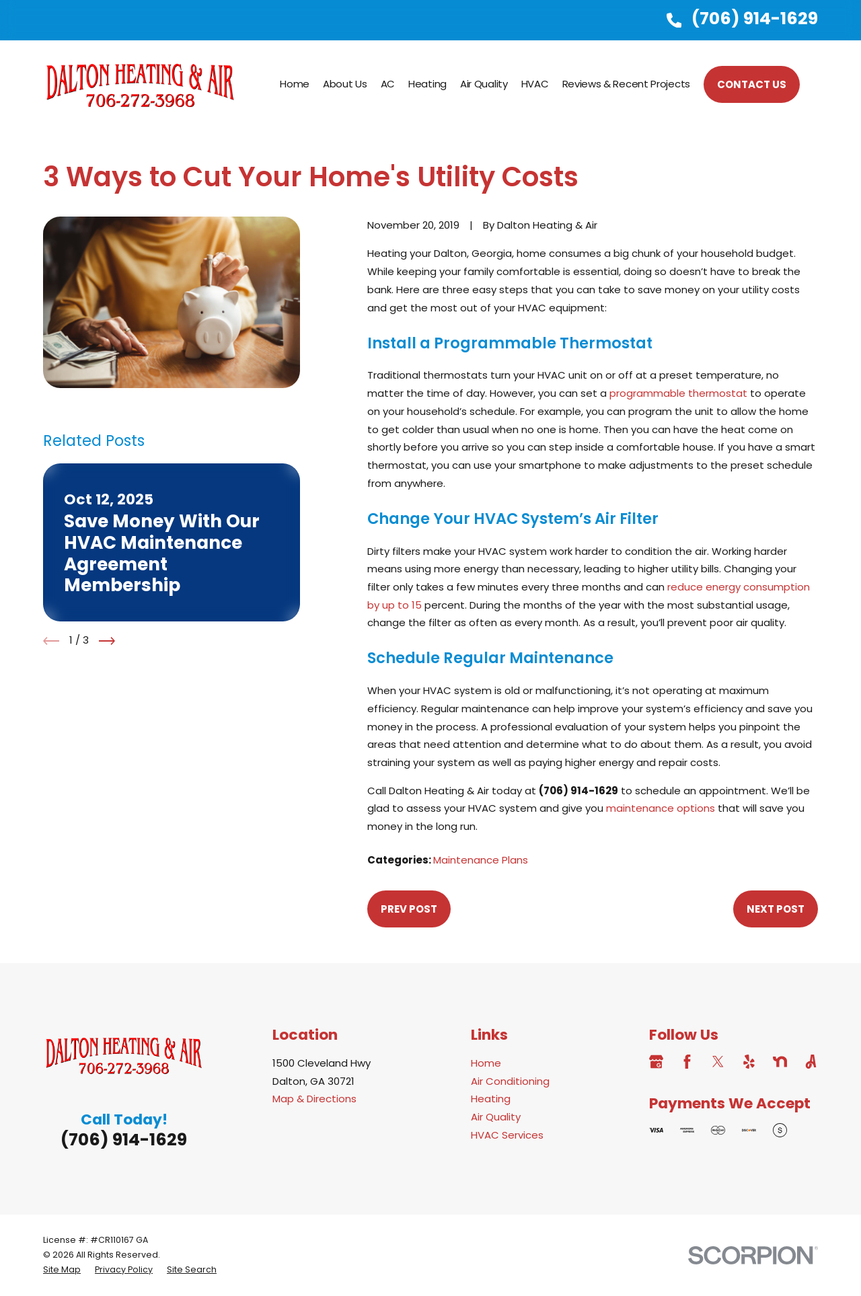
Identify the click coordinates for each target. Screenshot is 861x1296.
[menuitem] (62, 1269)
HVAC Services (507, 1135)
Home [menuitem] (294, 84)
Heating (491, 1099)
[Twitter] (718, 1062)
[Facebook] (687, 1062)
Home (486, 1063)
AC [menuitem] (388, 84)
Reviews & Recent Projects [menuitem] (626, 84)
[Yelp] (749, 1062)
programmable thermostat (678, 393)
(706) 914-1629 (754, 18)
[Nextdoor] (780, 1062)
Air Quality (496, 1117)
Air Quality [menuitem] (484, 84)
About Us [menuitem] (345, 84)
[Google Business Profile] (656, 1062)
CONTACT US (751, 84)
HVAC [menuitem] (535, 84)
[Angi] (811, 1062)
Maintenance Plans (480, 860)
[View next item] (107, 641)
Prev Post (409, 909)
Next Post (775, 909)
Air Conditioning (510, 1081)
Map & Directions (314, 1099)
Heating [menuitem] (427, 84)
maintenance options (660, 808)
